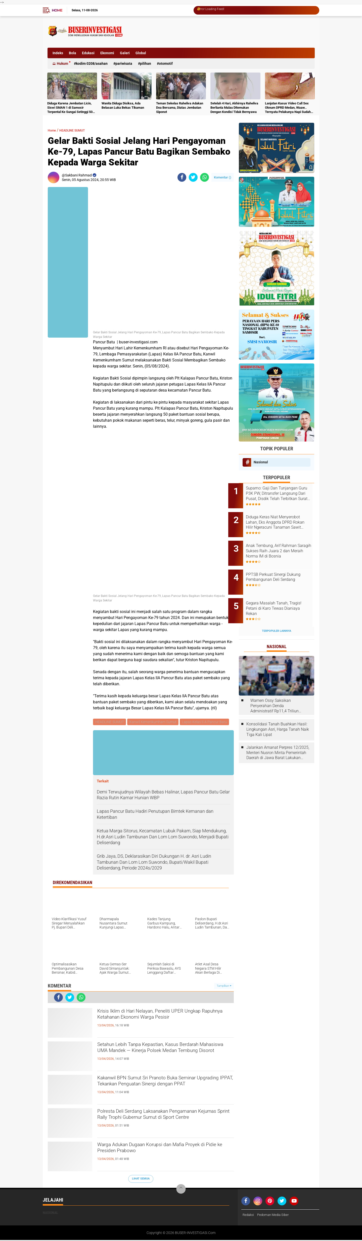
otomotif (166, 63)
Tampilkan (224, 986)
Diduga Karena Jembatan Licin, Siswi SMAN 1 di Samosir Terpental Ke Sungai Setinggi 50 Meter (70, 107)
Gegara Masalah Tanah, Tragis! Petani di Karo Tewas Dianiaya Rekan (281, 594)
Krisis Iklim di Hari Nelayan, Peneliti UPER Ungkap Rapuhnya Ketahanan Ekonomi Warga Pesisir (162, 1021)
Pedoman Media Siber (275, 1216)
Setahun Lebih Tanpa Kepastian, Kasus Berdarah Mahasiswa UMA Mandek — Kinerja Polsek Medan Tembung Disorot (165, 1054)
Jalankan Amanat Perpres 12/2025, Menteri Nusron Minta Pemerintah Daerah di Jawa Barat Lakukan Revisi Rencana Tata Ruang (277, 736)
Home (57, 10)
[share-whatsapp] (204, 177)
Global (140, 53)
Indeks (58, 53)
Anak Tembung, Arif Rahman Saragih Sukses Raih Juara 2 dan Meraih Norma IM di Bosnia (281, 544)
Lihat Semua (141, 1179)
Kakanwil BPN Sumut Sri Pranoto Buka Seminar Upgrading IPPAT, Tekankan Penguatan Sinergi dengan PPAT (164, 1088)
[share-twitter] (193, 177)
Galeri (125, 53)
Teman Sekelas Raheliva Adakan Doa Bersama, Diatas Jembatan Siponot (179, 107)
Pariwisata (123, 63)
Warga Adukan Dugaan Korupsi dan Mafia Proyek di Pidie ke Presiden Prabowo (156, 1151)
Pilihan (145, 63)
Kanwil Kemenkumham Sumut (153, 722)
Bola (72, 53)
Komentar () (222, 177)
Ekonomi (107, 53)
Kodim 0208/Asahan (92, 63)
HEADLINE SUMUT (79, 130)
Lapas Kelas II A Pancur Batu (206, 722)
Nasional (261, 462)
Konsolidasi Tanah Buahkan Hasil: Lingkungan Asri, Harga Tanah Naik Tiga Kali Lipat (277, 712)
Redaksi (249, 1216)
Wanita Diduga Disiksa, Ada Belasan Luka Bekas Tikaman (123, 105)
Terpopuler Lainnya (276, 614)
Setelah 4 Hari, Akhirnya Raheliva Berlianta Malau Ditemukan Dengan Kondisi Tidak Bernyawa (234, 107)
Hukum (62, 63)
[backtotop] (181, 1190)
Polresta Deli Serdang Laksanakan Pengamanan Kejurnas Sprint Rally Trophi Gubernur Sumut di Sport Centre (165, 1121)
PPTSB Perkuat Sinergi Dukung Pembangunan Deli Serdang (280, 569)
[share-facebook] (181, 177)
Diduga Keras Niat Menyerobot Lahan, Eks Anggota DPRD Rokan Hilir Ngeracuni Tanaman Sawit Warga (283, 519)
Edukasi (88, 53)
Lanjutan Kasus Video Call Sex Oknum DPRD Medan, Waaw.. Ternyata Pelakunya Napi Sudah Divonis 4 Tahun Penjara (288, 107)
